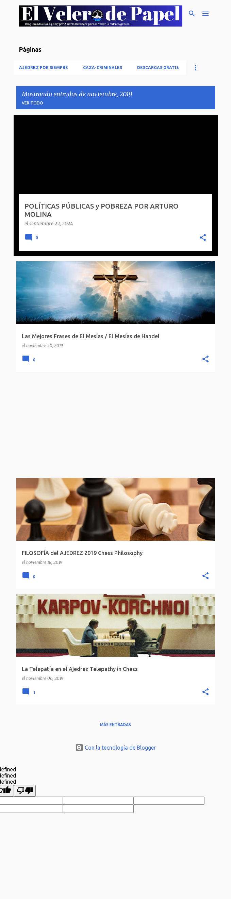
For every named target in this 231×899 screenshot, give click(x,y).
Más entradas (115, 724)
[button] (203, 238)
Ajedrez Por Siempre (43, 67)
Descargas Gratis (158, 67)
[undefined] (25, 791)
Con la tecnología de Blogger (115, 748)
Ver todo (32, 103)
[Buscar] (192, 13)
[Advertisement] (115, 425)
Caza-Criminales (102, 67)
